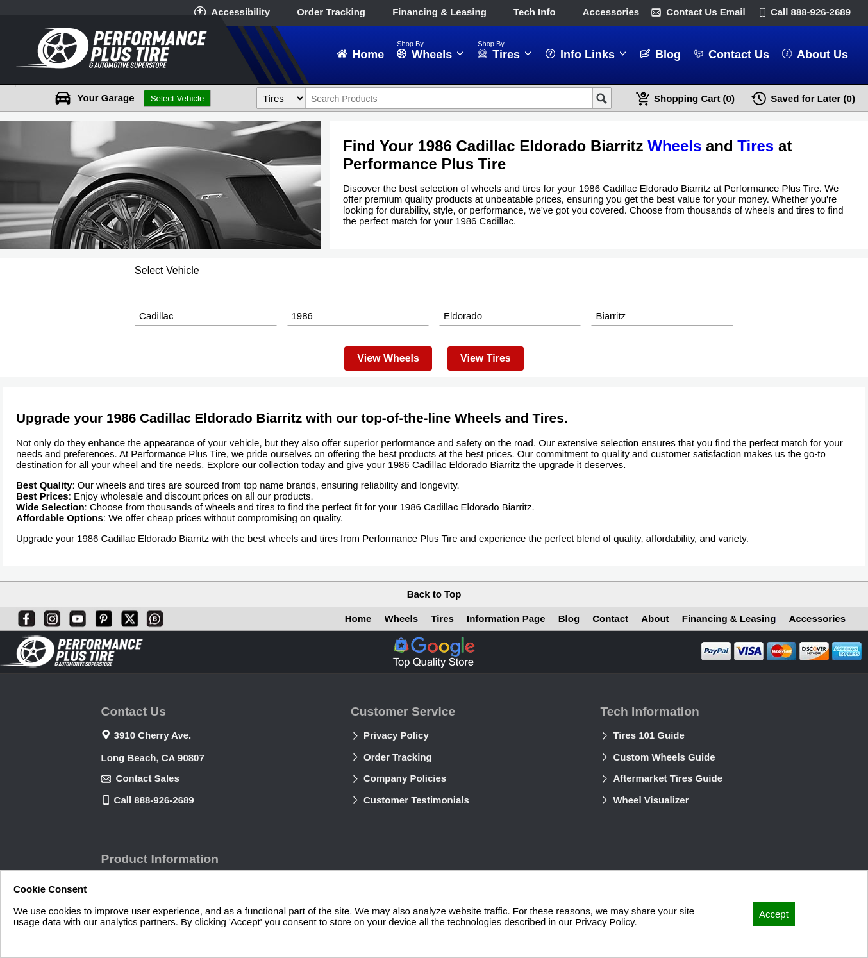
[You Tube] (75, 616)
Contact (610, 618)
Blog (569, 618)
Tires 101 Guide (648, 735)
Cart (694, 98)
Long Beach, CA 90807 (152, 757)
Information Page (506, 618)
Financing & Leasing (439, 11)
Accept (774, 914)
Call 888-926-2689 (154, 799)
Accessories (611, 11)
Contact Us (705, 11)
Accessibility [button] (240, 11)
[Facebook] (24, 616)
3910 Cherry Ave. (153, 735)
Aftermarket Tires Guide (667, 778)
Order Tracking (331, 11)
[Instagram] (49, 616)
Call (811, 11)
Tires (755, 146)
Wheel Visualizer (651, 799)
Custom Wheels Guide (664, 757)
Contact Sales (147, 778)
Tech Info (534, 11)
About (655, 618)
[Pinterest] (101, 616)
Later (813, 98)
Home (358, 618)
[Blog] (153, 616)
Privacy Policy (396, 735)
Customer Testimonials (416, 799)
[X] (127, 616)
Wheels (674, 146)
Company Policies (404, 778)
